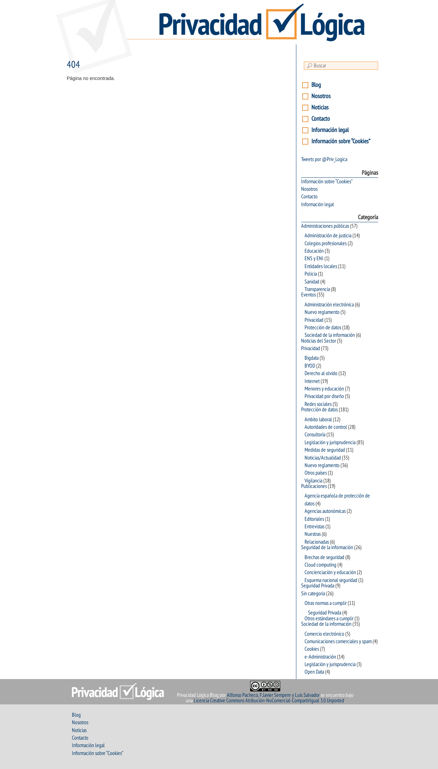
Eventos (308, 295)
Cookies (312, 649)
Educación (314, 251)
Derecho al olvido (321, 373)
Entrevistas (314, 526)
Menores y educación (324, 389)
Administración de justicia (328, 236)
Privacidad (314, 320)
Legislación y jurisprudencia (330, 442)
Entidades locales (321, 266)
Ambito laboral (318, 419)
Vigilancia (313, 481)
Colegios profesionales (326, 243)
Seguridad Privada (317, 586)
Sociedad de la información (330, 335)
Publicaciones (314, 486)
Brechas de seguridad (324, 557)
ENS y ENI (314, 258)
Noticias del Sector (318, 341)
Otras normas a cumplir (326, 603)
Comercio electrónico (324, 634)
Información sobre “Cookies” (340, 141)
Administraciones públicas (325, 226)
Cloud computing (320, 565)
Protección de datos (323, 327)
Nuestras (313, 534)
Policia (311, 274)
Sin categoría (313, 594)
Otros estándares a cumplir (329, 618)
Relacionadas (317, 542)
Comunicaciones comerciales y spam (338, 641)
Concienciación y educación (330, 572)
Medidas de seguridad (325, 450)
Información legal (330, 130)
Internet (312, 381)
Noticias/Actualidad (323, 458)
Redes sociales (318, 404)
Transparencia (317, 289)
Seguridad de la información (327, 547)
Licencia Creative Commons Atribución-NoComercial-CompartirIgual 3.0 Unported (269, 701)
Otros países (316, 473)
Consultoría (315, 435)
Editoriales (314, 519)
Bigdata (312, 358)
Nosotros (321, 96)
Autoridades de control (326, 427)
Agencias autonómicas (325, 511)
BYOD (310, 366)
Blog (316, 85)
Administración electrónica (329, 305)
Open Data (314, 672)
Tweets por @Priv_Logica (324, 159)
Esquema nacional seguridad (331, 580)
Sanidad (312, 282)
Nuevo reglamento (322, 312)
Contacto (320, 118)
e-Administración (320, 657)
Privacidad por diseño (324, 396)
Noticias (319, 107)
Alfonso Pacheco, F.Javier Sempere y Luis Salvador (273, 695)
